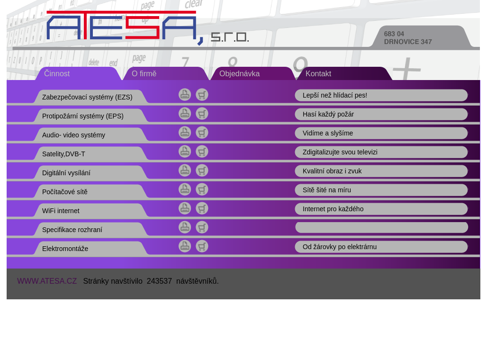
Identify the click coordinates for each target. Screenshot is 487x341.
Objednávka (239, 74)
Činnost (57, 74)
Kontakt (318, 74)
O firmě (144, 74)
